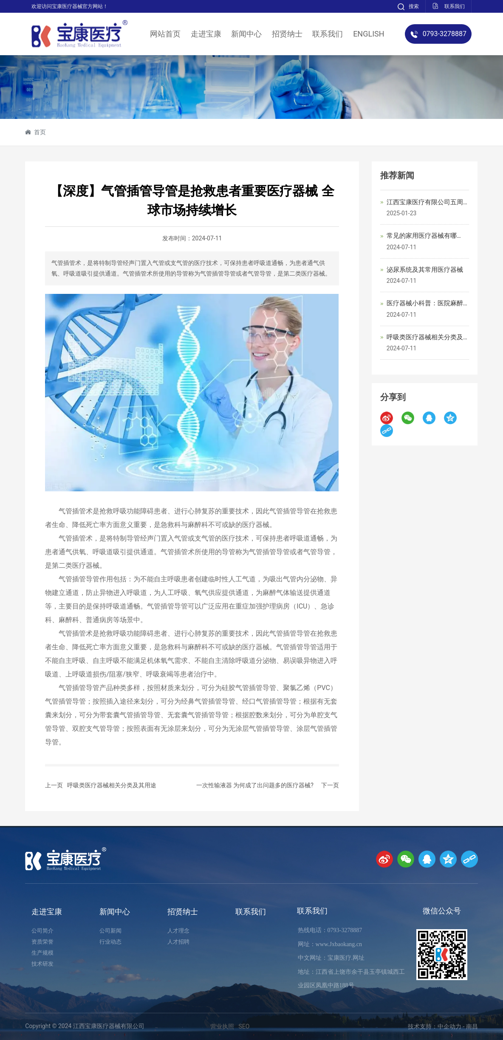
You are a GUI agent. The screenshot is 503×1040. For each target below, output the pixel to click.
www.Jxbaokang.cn (339, 944)
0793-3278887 (345, 930)
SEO (243, 1026)
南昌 (472, 1026)
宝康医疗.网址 (346, 958)
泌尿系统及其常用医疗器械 (425, 269)
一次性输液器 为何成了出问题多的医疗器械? (255, 785)
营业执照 (222, 1026)
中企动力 (449, 1026)
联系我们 (312, 910)
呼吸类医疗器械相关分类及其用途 (111, 785)
